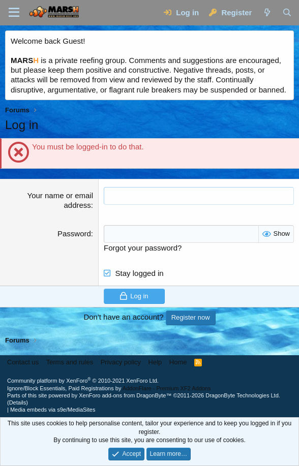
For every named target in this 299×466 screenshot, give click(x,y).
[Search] (287, 12)
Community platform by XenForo (83, 381)
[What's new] (267, 12)
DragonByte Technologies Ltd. (242, 395)
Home (178, 362)
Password (74, 233)
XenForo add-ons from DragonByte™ (125, 395)
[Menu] (14, 12)
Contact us (23, 362)
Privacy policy (121, 362)
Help (155, 362)
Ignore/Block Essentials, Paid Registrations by (109, 388)
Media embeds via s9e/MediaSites (53, 410)
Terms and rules (69, 362)
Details (17, 402)
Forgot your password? (143, 247)
